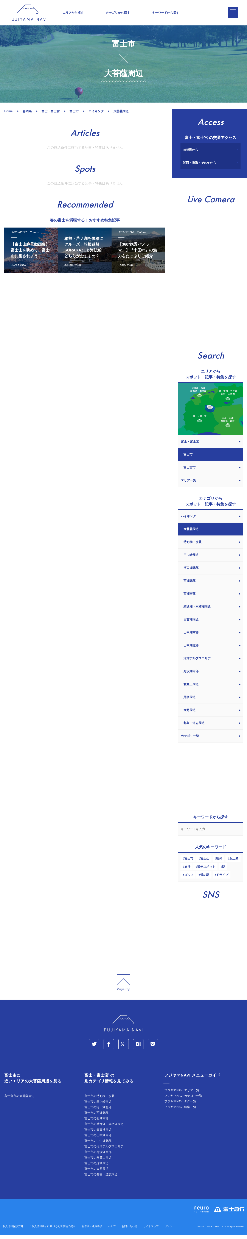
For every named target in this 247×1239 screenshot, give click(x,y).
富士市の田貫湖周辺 (98, 1134)
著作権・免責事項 (92, 1231)
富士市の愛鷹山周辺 (98, 1162)
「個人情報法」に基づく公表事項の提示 (52, 1231)
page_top (123, 987)
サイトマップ (151, 1231)
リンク (168, 1231)
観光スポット (206, 871)
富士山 (204, 863)
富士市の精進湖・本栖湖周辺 (104, 1128)
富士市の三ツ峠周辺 (98, 1106)
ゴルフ (188, 879)
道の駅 (204, 879)
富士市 (188, 863)
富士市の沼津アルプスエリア (104, 1151)
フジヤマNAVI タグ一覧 (180, 1106)
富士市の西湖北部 (96, 1117)
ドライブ (222, 879)
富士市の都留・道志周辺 (101, 1179)
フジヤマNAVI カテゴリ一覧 (183, 1100)
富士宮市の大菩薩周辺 (19, 1100)
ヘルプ (112, 1231)
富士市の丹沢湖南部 (98, 1156)
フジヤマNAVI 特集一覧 (180, 1111)
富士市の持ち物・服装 (99, 1100)
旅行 (187, 871)
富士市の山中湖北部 (98, 1145)
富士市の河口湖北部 (98, 1111)
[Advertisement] (83, 320)
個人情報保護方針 (13, 1231)
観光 (219, 863)
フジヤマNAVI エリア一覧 (181, 1094)
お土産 (233, 863)
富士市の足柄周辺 (96, 1167)
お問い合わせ (129, 1231)
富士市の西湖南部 (96, 1123)
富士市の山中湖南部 (98, 1139)
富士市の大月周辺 (96, 1173)
